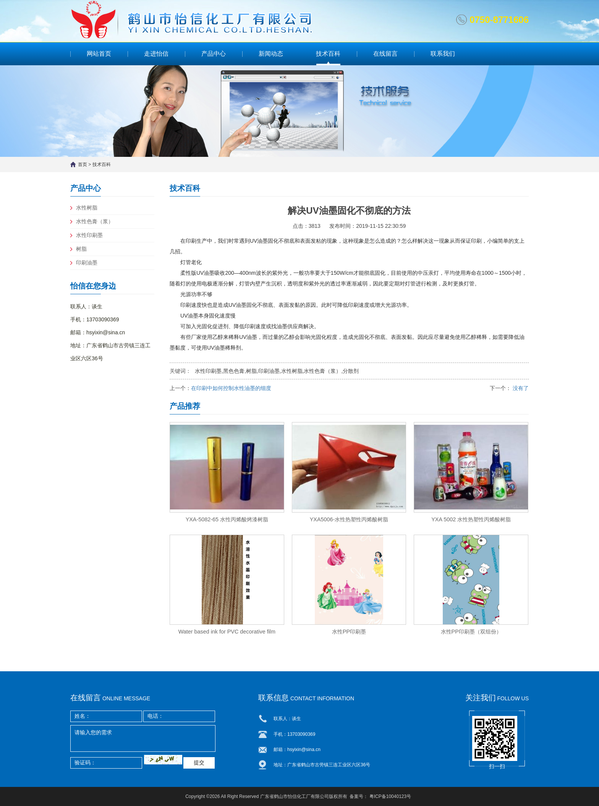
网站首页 (99, 53)
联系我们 (443, 53)
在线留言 (385, 53)
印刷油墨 (86, 263)
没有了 (520, 388)
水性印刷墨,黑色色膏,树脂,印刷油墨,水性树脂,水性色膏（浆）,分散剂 (277, 371)
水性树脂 (86, 208)
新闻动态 (271, 53)
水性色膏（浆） (94, 221)
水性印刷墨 (89, 235)
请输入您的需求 (142, 738)
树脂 (81, 249)
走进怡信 (156, 53)
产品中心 (213, 53)
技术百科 (328, 53)
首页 (82, 164)
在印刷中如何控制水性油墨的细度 (231, 388)
